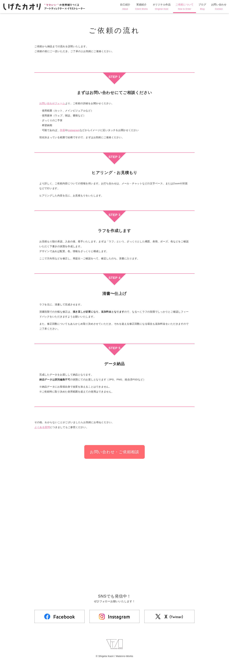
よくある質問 (42, 427)
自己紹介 (125, 7)
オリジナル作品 (162, 7)
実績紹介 (141, 7)
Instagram (74, 130)
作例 (62, 130)
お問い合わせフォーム (52, 103)
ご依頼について (185, 7)
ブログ (202, 7)
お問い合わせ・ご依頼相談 (114, 452)
